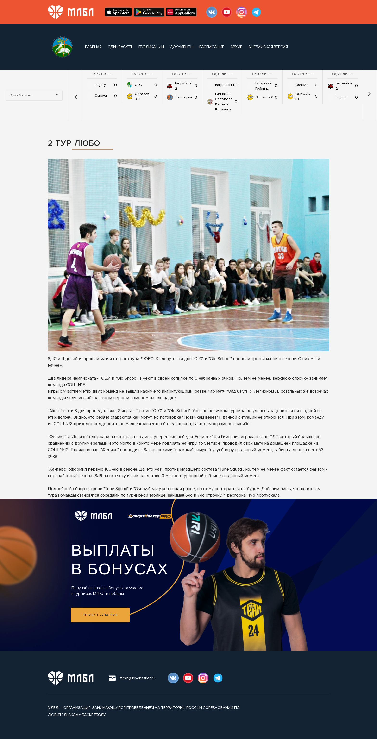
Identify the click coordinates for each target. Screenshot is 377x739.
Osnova (101, 95)
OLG (138, 85)
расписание (211, 47)
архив (236, 47)
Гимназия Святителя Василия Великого (223, 102)
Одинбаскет (120, 47)
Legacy (100, 85)
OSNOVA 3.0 (142, 96)
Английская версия (268, 47)
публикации (151, 47)
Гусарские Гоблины (263, 86)
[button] (75, 95)
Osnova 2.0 (264, 97)
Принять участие (100, 615)
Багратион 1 (224, 85)
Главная (93, 47)
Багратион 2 (183, 86)
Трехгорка (183, 97)
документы (181, 47)
